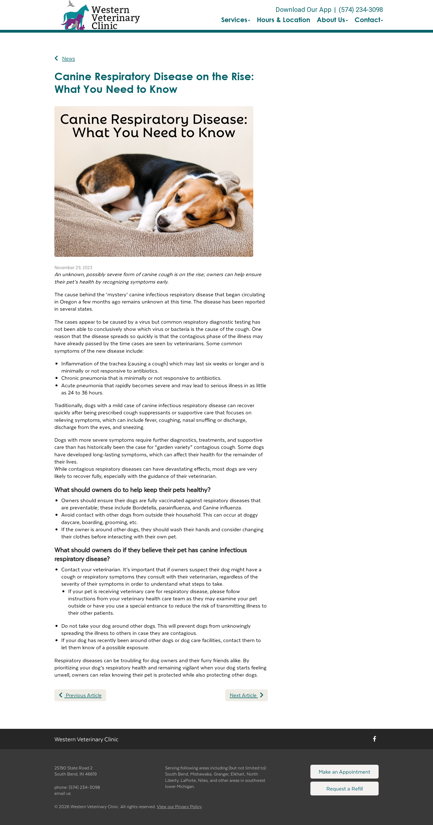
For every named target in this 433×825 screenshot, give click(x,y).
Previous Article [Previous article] (80, 695)
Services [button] (235, 19)
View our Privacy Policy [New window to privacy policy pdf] (179, 806)
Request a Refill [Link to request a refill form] (344, 788)
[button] (100, 15)
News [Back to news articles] (64, 58)
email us (62, 793)
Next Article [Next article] (246, 695)
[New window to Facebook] (374, 738)
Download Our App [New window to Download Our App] (303, 10)
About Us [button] (332, 19)
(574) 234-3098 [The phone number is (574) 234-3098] (361, 10)
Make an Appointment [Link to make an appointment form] (344, 772)
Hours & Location (283, 19)
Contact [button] (369, 19)
